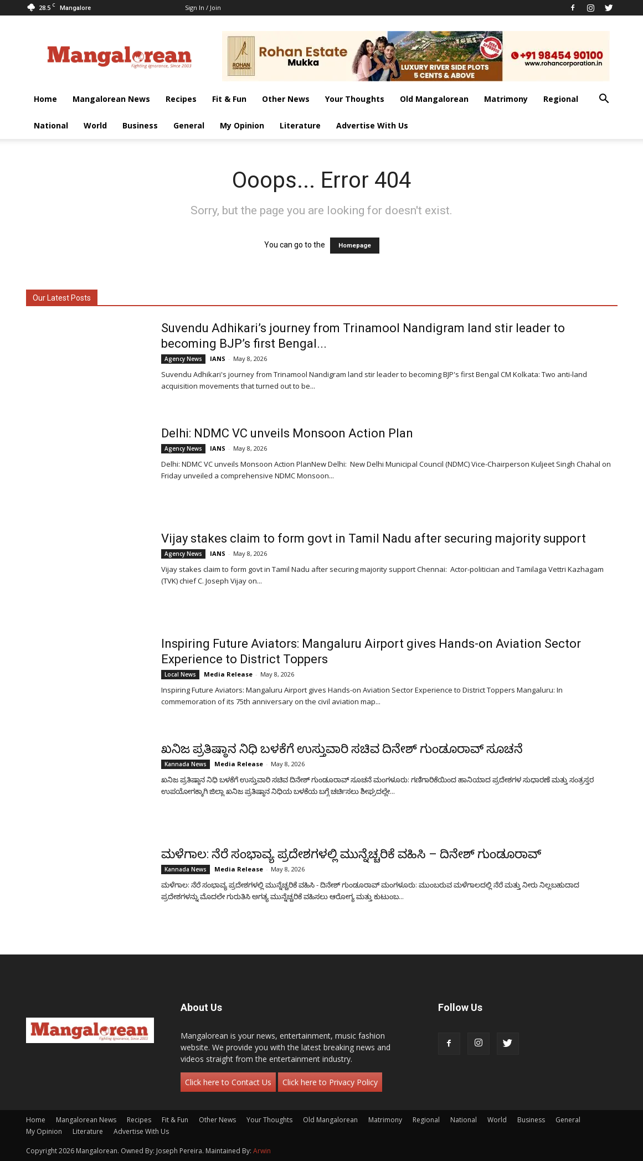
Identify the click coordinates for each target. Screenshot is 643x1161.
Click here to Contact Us (228, 1082)
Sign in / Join (203, 7)
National (51, 125)
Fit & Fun (229, 99)
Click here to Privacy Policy (330, 1082)
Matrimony (506, 99)
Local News (180, 674)
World (95, 125)
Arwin (262, 1150)
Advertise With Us (372, 125)
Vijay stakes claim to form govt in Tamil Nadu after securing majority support (373, 538)
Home (45, 99)
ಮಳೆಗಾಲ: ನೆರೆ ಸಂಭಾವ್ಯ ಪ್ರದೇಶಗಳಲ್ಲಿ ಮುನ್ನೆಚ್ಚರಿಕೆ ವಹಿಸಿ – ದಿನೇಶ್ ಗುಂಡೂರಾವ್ (351, 854)
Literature (300, 125)
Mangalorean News (111, 99)
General (188, 125)
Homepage (354, 245)
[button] (604, 100)
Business (140, 125)
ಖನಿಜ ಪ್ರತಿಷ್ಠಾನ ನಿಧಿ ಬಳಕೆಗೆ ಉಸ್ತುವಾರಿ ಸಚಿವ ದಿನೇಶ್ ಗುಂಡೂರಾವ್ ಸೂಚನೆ (342, 749)
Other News (286, 99)
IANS (217, 358)
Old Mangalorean (434, 99)
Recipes (181, 99)
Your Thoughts (354, 99)
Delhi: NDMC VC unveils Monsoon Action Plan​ (287, 433)
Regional (560, 99)
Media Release (228, 674)
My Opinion (242, 125)
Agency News (183, 359)
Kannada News (185, 764)
